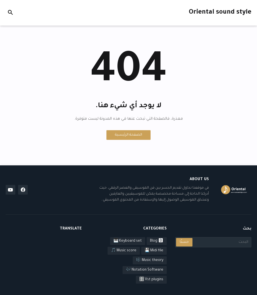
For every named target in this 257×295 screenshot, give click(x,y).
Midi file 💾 (154, 251)
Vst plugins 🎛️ (151, 280)
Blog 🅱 (156, 241)
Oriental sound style (220, 12)
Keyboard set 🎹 (127, 241)
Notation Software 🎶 (144, 270)
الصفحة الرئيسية (128, 135)
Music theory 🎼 (149, 260)
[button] (10, 13)
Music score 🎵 (123, 251)
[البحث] (221, 242)
